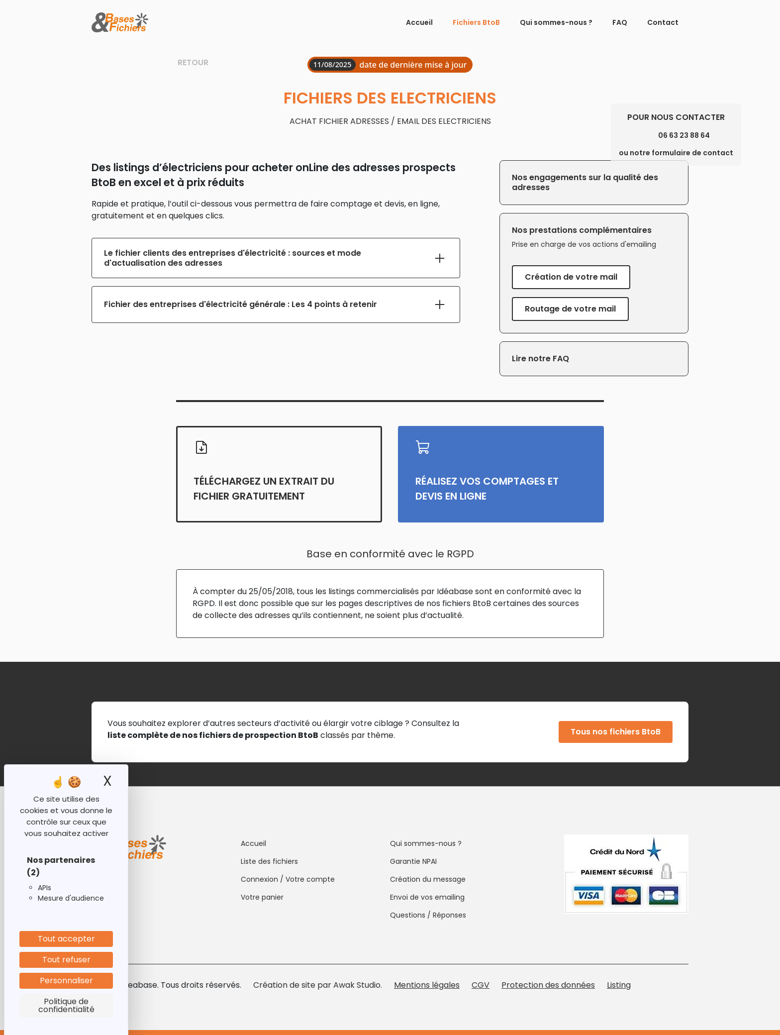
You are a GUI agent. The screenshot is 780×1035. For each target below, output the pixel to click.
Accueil (419, 22)
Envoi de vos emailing (427, 897)
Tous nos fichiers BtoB (616, 731)
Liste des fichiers (269, 861)
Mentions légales (427, 985)
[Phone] (648, 135)
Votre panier (262, 897)
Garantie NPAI (413, 861)
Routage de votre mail (570, 308)
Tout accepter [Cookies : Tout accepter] (66, 938)
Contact (663, 22)
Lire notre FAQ (540, 358)
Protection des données (548, 985)
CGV (480, 985)
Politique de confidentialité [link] (66, 1005)
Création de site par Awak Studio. (317, 985)
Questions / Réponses (428, 915)
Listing (619, 985)
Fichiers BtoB (476, 22)
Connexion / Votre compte (288, 879)
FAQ (619, 22)
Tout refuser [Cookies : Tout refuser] (66, 959)
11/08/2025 (332, 64)
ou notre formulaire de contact (676, 153)
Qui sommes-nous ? (556, 22)
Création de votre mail (571, 277)
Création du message (428, 879)
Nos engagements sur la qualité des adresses (585, 182)
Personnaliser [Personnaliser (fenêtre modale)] (66, 980)
